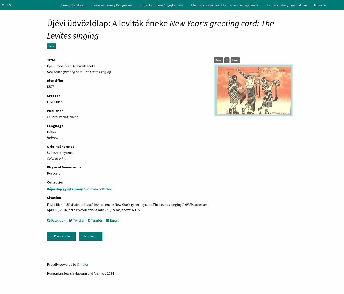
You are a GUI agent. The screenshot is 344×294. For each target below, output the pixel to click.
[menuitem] (72, 5)
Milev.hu (320, 5)
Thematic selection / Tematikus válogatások (224, 5)
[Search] (340, 5)
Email (112, 220)
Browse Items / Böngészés (113, 5)
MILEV (6, 5)
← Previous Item (61, 236)
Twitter (76, 220)
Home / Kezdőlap (72, 5)
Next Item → (91, 236)
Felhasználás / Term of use (287, 5)
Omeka (82, 264)
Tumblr (95, 220)
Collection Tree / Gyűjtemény (162, 5)
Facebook (56, 220)
